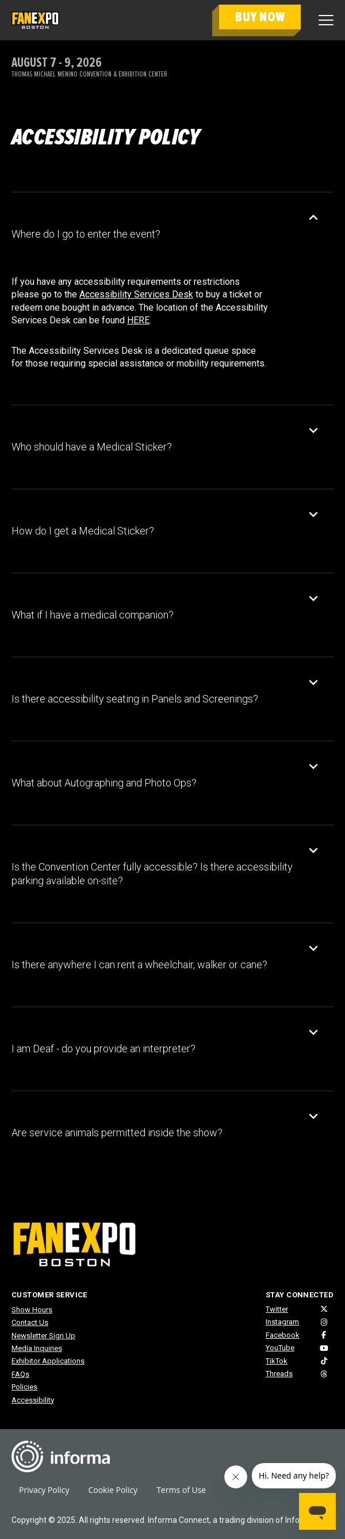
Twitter (277, 1309)
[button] (164, 234)
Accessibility (33, 1400)
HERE (138, 320)
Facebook (283, 1335)
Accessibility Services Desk (136, 294)
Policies (24, 1387)
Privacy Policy (44, 1489)
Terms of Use (181, 1489)
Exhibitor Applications (48, 1361)
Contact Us (30, 1322)
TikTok (277, 1361)
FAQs (20, 1374)
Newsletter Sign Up (43, 1335)
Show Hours (32, 1309)
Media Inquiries (37, 1348)
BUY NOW (260, 17)
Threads (279, 1373)
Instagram (282, 1321)
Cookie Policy (112, 1489)
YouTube (280, 1347)
